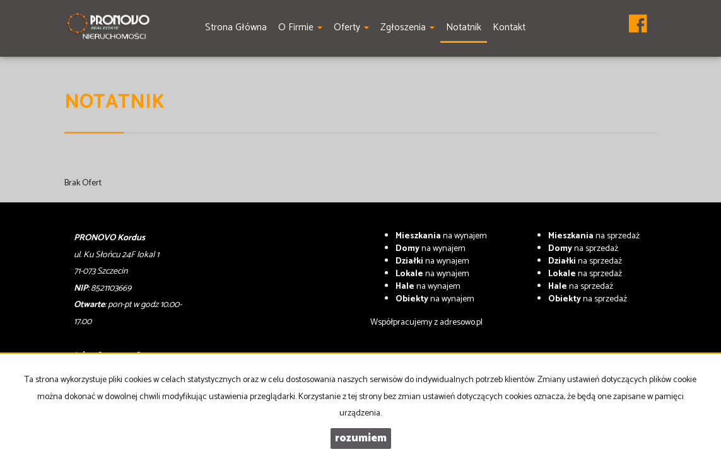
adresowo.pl (461, 322)
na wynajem (441, 236)
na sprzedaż (594, 236)
